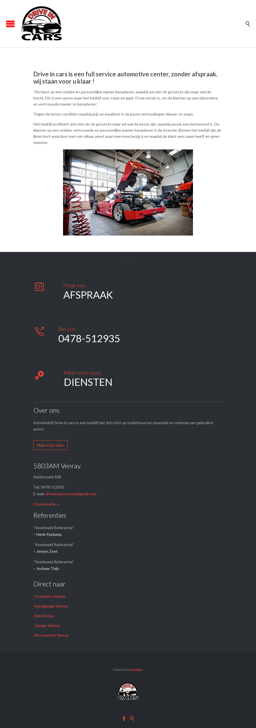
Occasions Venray (50, 596)
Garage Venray (47, 625)
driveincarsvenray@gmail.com (71, 493)
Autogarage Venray (51, 606)
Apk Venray (44, 615)
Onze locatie (44, 504)
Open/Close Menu (10, 24)
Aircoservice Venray (51, 635)
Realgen (137, 669)
